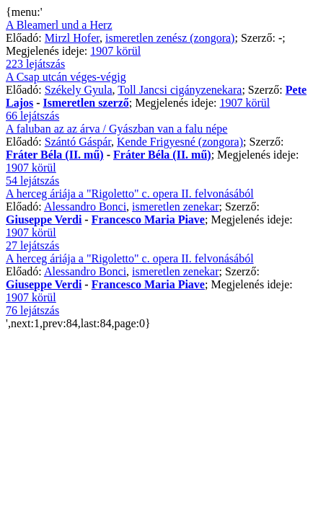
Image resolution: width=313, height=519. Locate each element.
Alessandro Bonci (85, 206)
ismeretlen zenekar (175, 206)
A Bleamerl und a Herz (59, 25)
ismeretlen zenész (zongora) (169, 38)
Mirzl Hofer (72, 38)
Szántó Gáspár (78, 142)
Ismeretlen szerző (86, 103)
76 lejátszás (32, 310)
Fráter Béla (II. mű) (55, 154)
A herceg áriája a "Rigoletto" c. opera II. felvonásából (130, 193)
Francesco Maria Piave (148, 219)
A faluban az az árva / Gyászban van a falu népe (116, 129)
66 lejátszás (32, 116)
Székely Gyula (79, 90)
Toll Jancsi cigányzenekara (180, 90)
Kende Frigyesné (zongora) (180, 142)
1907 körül (115, 51)
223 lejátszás (35, 64)
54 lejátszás (32, 180)
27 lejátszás (32, 245)
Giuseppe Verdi (43, 219)
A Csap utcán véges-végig (66, 77)
